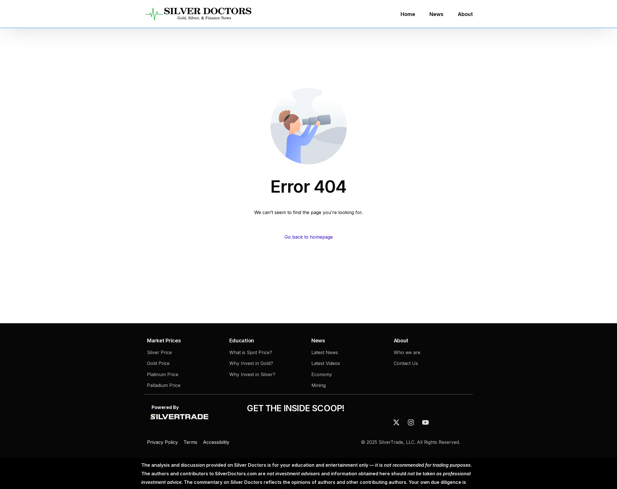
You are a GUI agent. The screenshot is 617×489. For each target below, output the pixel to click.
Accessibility (216, 442)
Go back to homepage (308, 237)
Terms (190, 442)
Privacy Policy (163, 442)
